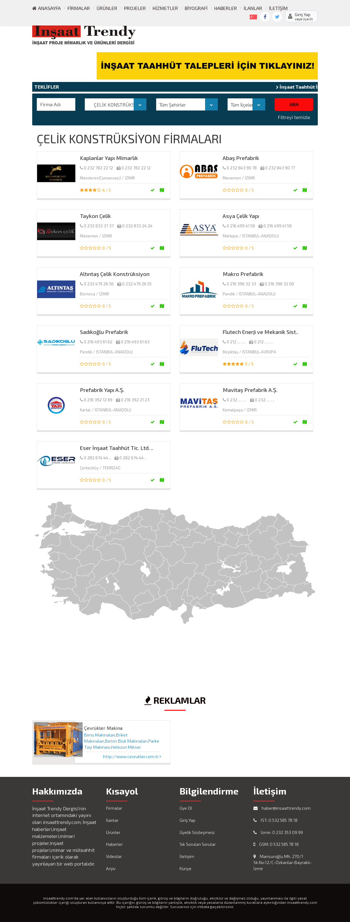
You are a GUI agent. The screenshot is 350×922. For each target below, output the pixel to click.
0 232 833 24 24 (137, 225)
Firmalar (78, 8)
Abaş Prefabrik (241, 158)
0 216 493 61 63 (135, 341)
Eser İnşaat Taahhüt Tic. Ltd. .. (116, 448)
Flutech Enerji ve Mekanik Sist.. (260, 332)
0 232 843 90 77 (280, 167)
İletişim (278, 8)
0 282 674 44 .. (97, 457)
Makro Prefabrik (243, 274)
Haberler (225, 8)
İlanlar (253, 8)
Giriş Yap (187, 820)
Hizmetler (165, 8)
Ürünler (107, 8)
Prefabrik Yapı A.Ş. (102, 390)
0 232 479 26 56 (99, 283)
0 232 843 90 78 (242, 167)
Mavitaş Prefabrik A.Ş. (250, 390)
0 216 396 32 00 (279, 283)
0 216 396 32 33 (241, 283)
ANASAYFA (46, 8)
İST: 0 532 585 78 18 (275, 820)
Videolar (114, 856)
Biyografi (196, 8)
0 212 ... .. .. (236, 341)
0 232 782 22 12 (98, 167)
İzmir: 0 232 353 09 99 (278, 832)
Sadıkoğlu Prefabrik (104, 332)
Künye (185, 868)
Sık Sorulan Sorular (198, 844)
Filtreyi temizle (294, 117)
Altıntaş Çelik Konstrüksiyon (114, 274)
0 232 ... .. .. (236, 399)
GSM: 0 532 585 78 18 (276, 844)
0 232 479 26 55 (137, 283)
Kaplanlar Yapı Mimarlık (109, 158)
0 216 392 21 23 (135, 399)
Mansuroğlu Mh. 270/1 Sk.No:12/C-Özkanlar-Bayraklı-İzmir (282, 862)
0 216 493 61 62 (98, 341)
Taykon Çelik (95, 216)
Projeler (135, 8)
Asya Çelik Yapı (241, 216)
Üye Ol (186, 808)
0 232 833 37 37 (99, 225)
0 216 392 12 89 (98, 399)
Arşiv (110, 868)
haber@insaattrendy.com (282, 808)
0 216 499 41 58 (241, 225)
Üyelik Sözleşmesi (197, 832)
